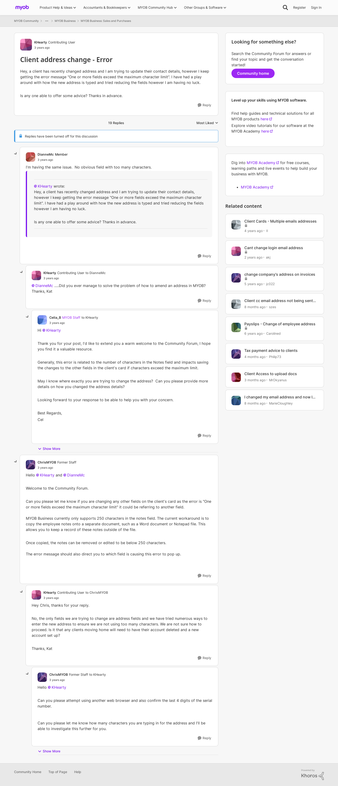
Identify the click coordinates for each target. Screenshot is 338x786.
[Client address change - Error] (45, 160)
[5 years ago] (253, 283)
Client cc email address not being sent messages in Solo (278, 300)
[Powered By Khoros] (312, 774)
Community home (253, 73)
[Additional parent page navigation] (47, 21)
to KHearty (89, 317)
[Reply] (204, 105)
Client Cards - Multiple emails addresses (280, 221)
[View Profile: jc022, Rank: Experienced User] (236, 278)
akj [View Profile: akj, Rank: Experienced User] (268, 257)
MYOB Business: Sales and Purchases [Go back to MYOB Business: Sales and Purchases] (106, 21)
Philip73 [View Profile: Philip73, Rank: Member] (275, 357)
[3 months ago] (254, 379)
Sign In (316, 7)
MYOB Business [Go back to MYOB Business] (65, 21)
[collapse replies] (16, 154)
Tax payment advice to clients (271, 350)
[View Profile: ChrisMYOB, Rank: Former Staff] (30, 464)
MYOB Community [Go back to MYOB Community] (26, 21)
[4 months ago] (254, 356)
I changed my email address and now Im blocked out (280, 397)
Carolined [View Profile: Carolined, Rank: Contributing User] (273, 333)
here (264, 119)
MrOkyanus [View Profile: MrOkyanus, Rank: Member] (278, 380)
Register (299, 7)
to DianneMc (95, 273)
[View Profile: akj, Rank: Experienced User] (236, 251)
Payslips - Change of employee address (279, 324)
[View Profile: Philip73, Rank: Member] (236, 354)
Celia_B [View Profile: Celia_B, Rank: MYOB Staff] (55, 317)
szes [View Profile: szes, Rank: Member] (272, 307)
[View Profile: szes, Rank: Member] (236, 304)
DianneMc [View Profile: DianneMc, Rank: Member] (46, 154)
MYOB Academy (261, 162)
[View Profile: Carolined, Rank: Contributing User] (236, 327)
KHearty (45, 186)
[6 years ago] (253, 333)
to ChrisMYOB (96, 592)
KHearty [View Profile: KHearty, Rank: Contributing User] (40, 42)
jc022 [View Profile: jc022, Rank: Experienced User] (270, 284)
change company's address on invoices (279, 274)
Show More (49, 449)
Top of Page (57, 772)
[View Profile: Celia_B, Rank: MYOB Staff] (42, 320)
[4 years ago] (253, 230)
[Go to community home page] (22, 8)
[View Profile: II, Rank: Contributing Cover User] (236, 224)
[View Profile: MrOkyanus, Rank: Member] (236, 377)
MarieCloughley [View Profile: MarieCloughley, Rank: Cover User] (281, 403)
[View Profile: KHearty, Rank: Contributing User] (26, 45)
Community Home (27, 772)
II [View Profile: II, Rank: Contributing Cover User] (267, 231)
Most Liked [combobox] (207, 123)
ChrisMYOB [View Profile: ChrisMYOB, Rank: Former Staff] (47, 462)
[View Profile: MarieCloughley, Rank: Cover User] (236, 400)
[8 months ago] (254, 306)
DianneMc (44, 285)
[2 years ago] (253, 257)
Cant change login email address (273, 247)
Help (77, 772)
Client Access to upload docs (270, 373)
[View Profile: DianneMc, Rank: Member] (30, 157)
